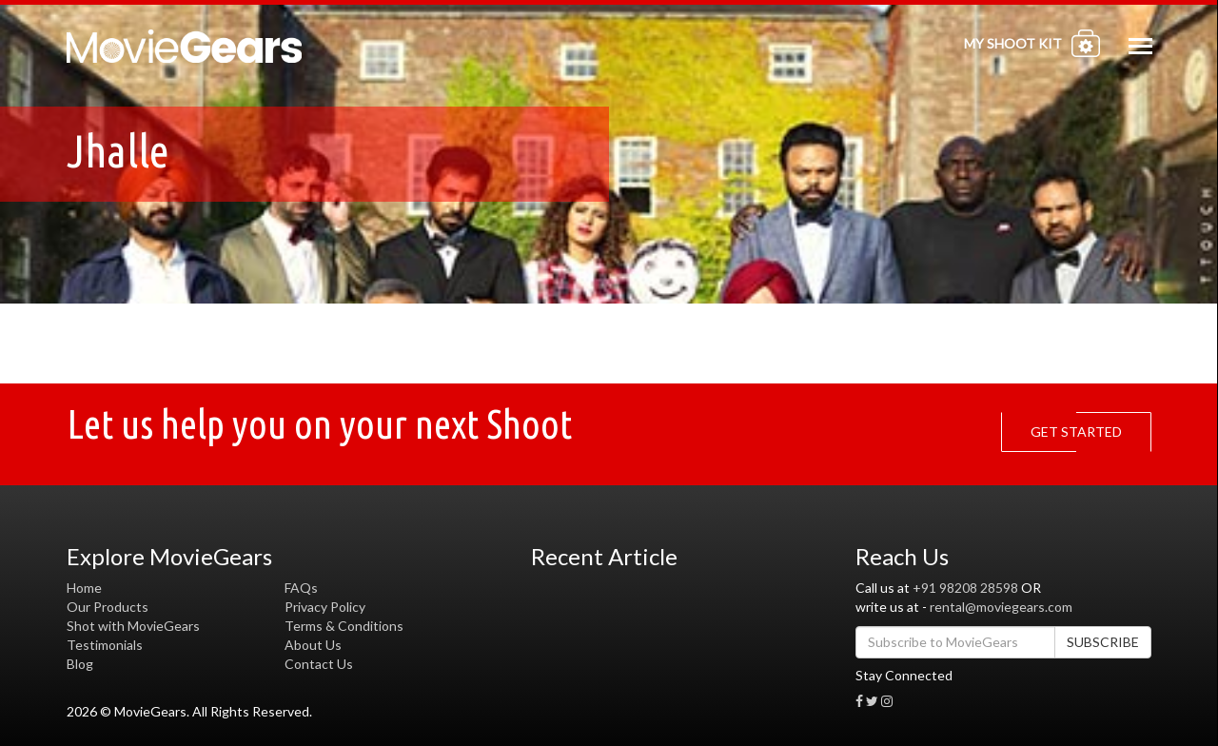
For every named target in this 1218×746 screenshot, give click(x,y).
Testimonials (105, 645)
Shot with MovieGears (133, 626)
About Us (313, 645)
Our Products (107, 607)
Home (84, 587)
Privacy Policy (325, 607)
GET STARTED (1081, 432)
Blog (80, 664)
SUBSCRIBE (1103, 642)
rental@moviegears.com (1001, 607)
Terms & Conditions (344, 626)
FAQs (301, 587)
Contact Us (319, 664)
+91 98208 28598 (965, 587)
